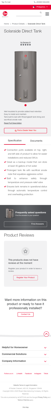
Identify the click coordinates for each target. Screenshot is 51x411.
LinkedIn (19, 373)
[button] (40, 7)
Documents (36, 141)
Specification (15, 141)
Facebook (28, 373)
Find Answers (37, 224)
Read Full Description (13, 123)
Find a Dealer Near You (25, 131)
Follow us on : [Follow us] (9, 373)
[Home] (5, 14)
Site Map (26, 407)
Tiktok (46, 373)
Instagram (37, 373)
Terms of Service (23, 400)
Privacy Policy (42, 397)
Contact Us (25, 314)
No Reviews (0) (25, 42)
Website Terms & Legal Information (25, 385)
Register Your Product (26, 278)
